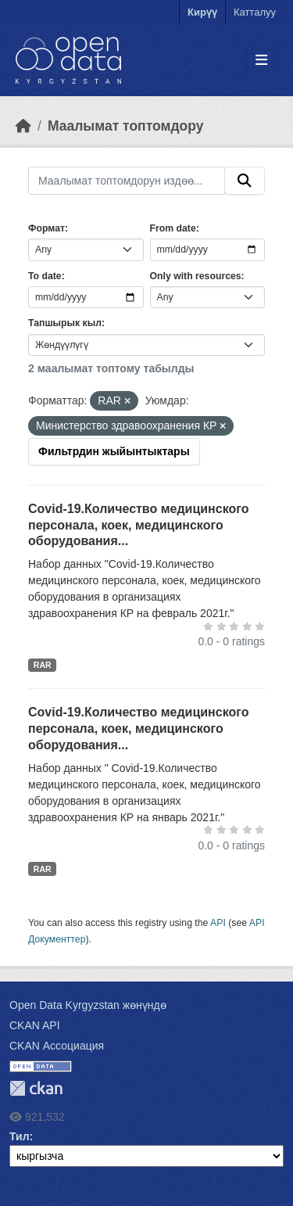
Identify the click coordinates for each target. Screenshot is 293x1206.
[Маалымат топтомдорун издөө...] (126, 181)
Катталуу (255, 12)
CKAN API (34, 1025)
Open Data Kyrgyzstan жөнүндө (87, 1005)
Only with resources (195, 276)
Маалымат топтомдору (126, 126)
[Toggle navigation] (261, 60)
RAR (43, 664)
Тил (19, 1136)
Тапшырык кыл (65, 323)
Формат (46, 228)
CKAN (36, 1088)
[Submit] (244, 181)
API (218, 922)
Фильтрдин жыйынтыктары (114, 451)
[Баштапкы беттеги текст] (23, 126)
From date (173, 228)
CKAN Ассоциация (56, 1045)
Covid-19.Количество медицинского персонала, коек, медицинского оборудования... (138, 525)
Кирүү (202, 12)
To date (45, 276)
